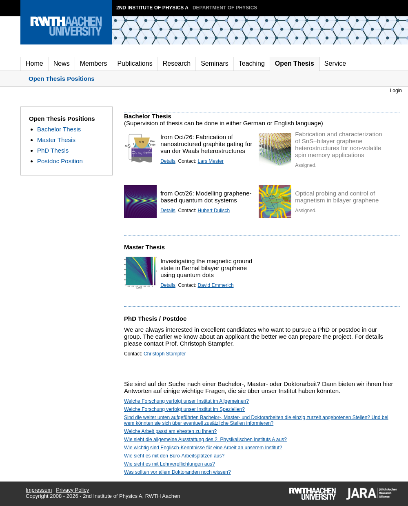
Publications (134, 63)
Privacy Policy (72, 490)
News (61, 63)
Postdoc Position (60, 161)
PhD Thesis (53, 150)
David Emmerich (216, 285)
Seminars (214, 63)
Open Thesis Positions (62, 78)
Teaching (252, 63)
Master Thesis (56, 139)
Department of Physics (225, 8)
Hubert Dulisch (214, 210)
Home (34, 63)
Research (177, 63)
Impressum (39, 490)
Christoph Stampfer (165, 354)
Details (167, 161)
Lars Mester (211, 161)
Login (396, 90)
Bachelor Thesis (59, 129)
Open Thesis (294, 63)
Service (335, 63)
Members (93, 63)
